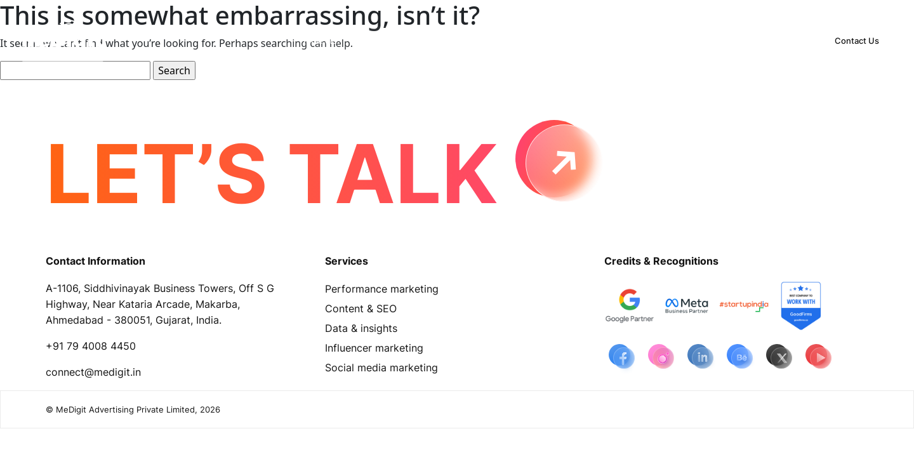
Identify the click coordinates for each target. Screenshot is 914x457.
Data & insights (361, 328)
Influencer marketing (374, 347)
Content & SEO (361, 308)
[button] (388, 40)
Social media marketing (381, 367)
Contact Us (857, 41)
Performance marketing (382, 288)
